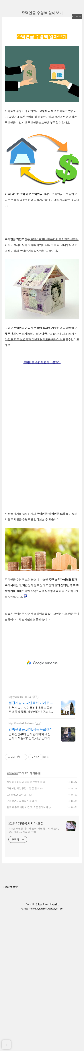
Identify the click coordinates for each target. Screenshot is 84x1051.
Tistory (39, 1041)
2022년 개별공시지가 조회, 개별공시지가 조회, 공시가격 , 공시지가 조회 (33, 967)
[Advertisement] (42, 48)
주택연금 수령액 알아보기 (42, 13)
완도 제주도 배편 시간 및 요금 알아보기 (27, 944)
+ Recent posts (10, 1024)
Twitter (35, 1046)
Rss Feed (24, 1046)
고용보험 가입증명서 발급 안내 (23, 925)
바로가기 (55, 499)
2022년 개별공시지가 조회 (26, 961)
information (12, 910)
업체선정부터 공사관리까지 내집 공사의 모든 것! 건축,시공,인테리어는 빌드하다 (31, 873)
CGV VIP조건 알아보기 (17, 932)
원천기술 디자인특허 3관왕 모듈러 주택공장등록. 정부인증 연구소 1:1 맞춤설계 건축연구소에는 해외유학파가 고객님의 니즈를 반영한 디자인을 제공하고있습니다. (31, 847)
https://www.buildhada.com (21, 860)
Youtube (51, 1046)
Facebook (43, 1046)
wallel (55, 1041)
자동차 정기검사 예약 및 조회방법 (24, 919)
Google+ (59, 1046)
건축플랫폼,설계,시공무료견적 (31, 866)
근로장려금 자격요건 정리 (20, 938)
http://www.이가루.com (20, 834)
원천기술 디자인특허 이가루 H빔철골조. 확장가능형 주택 (30, 840)
